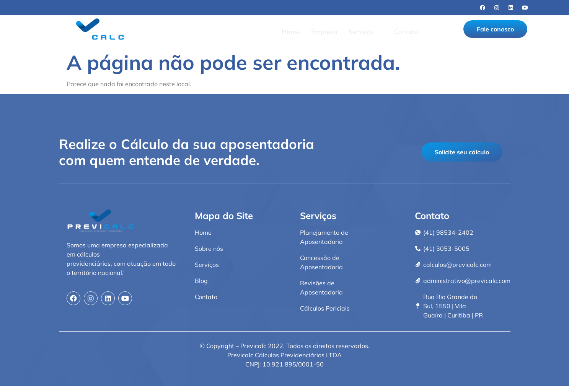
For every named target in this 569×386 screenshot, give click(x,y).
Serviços (364, 32)
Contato (406, 32)
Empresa (324, 32)
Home (291, 32)
